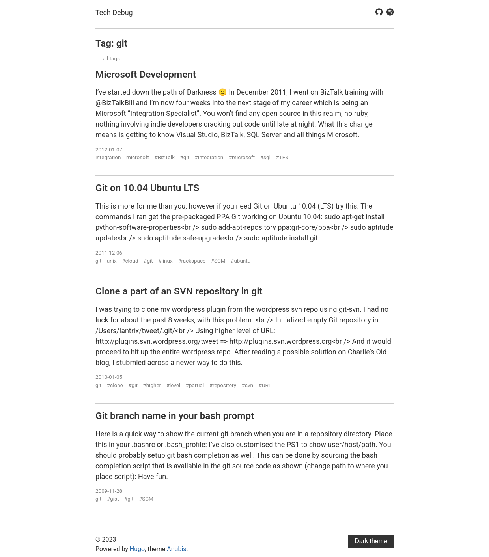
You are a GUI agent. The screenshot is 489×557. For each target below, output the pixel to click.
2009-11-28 (108, 491)
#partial (195, 385)
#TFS (282, 157)
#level (173, 385)
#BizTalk (165, 157)
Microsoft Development (145, 74)
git (98, 260)
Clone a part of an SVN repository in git (179, 291)
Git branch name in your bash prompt (174, 415)
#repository (223, 385)
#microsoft (242, 157)
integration (108, 157)
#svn (247, 385)
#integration (209, 157)
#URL (264, 385)
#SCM (218, 260)
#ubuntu (240, 260)
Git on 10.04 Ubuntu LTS (147, 188)
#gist (113, 499)
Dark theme (371, 541)
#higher (152, 385)
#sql (265, 157)
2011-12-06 (108, 253)
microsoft (137, 157)
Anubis (176, 549)
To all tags (107, 58)
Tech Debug (114, 12)
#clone (115, 385)
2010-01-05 (108, 377)
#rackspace (191, 260)
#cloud (130, 260)
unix (112, 260)
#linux (165, 260)
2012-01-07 (108, 149)
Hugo (137, 549)
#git (185, 157)
